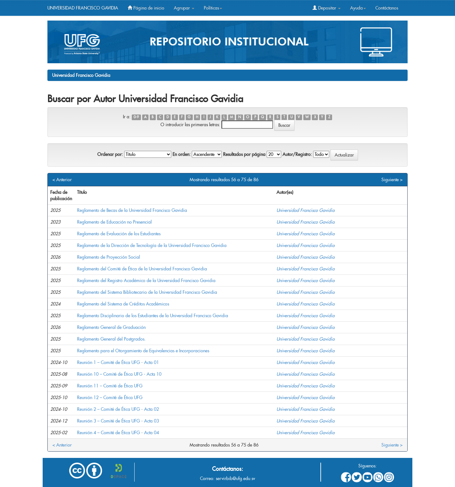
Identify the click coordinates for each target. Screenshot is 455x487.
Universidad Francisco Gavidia (81, 75)
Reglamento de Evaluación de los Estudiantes (119, 234)
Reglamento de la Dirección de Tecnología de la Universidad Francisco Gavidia (152, 245)
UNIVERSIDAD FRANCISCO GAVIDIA (82, 8)
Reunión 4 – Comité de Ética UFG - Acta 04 (118, 432)
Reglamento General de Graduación (111, 327)
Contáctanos (386, 8)
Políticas (213, 8)
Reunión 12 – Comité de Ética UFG (110, 397)
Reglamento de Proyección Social (108, 257)
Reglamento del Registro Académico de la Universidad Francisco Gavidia (146, 280)
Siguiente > (392, 179)
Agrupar (184, 8)
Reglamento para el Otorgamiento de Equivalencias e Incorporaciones (143, 351)
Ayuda (358, 8)
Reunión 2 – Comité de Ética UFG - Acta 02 (118, 409)
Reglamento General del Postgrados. (111, 339)
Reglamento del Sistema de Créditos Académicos (123, 304)
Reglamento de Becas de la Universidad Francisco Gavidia (132, 210)
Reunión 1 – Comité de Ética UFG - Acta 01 (118, 362)
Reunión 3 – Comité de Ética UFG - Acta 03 (118, 421)
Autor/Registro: (297, 154)
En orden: (182, 154)
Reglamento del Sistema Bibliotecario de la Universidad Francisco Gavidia (147, 292)
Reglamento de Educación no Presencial (114, 222)
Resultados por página (244, 154)
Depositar (326, 8)
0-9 (136, 117)
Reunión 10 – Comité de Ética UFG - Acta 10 (119, 374)
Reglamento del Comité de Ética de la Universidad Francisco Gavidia (142, 269)
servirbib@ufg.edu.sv (235, 478)
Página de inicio (146, 8)
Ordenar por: (110, 154)
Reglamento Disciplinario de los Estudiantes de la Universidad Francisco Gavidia (152, 315)
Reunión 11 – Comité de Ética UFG (110, 386)
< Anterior (62, 179)
